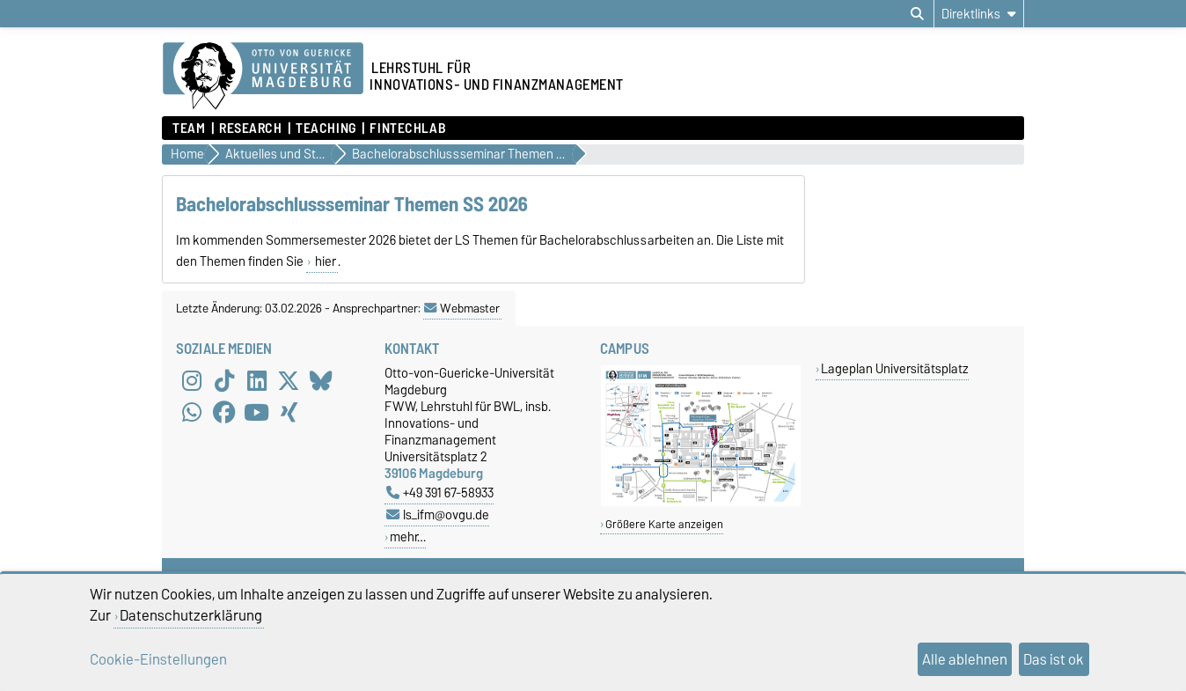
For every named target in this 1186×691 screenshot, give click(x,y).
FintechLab (408, 128)
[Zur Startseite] (263, 76)
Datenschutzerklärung (191, 615)
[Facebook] (224, 412)
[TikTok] (224, 380)
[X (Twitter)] (288, 380)
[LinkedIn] (257, 380)
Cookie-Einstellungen (158, 659)
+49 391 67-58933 (440, 492)
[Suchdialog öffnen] (917, 14)
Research (250, 128)
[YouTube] (257, 412)
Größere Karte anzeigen (664, 524)
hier (324, 261)
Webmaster (462, 308)
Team (188, 128)
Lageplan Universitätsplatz (895, 368)
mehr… (408, 537)
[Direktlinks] (978, 13)
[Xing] (288, 412)
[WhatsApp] (192, 412)
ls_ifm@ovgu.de (437, 515)
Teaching (325, 128)
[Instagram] (192, 380)
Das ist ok (1053, 659)
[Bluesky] (321, 380)
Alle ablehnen (964, 659)
